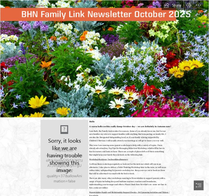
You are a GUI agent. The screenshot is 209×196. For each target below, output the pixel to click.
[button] (172, 5)
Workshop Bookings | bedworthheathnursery (108, 159)
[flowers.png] (104, 59)
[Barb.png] (64, 154)
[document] (104, 98)
